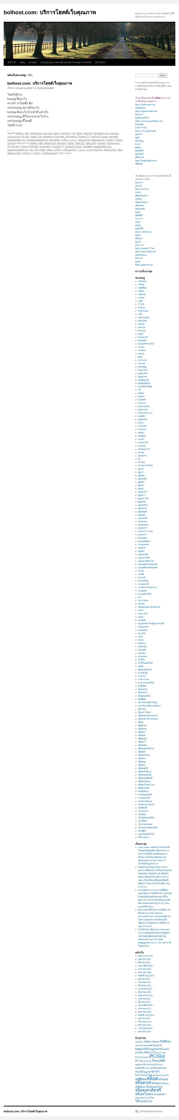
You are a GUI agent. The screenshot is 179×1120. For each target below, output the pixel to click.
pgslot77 (139, 134)
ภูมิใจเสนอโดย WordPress (151, 1111)
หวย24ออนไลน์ (145, 794)
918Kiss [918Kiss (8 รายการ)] (165, 1041)
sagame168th (144, 557)
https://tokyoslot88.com (145, 251)
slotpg (137, 225)
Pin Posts (100, 62)
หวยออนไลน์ (144, 798)
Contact (32, 62)
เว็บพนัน (110, 140)
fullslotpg (139, 140)
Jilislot (79, 133)
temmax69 (142, 630)
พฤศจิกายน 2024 (146, 1015)
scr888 (141, 574)
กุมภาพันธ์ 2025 (145, 1005)
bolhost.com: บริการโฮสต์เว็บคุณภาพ (50, 12)
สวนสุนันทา (143, 791)
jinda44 (138, 199)
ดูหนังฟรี (139, 150)
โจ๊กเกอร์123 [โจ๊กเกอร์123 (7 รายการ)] (143, 1101)
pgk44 (141, 485)
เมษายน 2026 (144, 959)
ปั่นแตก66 (142, 689)
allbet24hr (142, 320)
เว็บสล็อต (142, 821)
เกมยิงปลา (27, 153)
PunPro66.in (46, 146)
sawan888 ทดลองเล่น (147, 564)
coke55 (141, 353)
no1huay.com (13, 136)
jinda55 (141, 396)
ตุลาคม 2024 (144, 1018)
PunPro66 (59, 136)
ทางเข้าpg (143, 673)
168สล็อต (142, 287)
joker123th (143, 409)
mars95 (141, 439)
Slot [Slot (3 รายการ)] (148, 1064)
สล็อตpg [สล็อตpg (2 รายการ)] (165, 1083)
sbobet (141, 571)
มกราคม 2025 (144, 1008)
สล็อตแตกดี (143, 788)
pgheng (141, 475)
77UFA (141, 304)
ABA (27, 133)
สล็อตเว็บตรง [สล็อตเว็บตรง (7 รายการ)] (144, 1094)
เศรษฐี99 (142, 830)
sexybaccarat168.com (37, 140)
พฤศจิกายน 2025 (146, 975)
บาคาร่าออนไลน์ (94, 150)
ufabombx (142, 646)
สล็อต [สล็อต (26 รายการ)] (152, 1078)
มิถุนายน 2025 (144, 992)
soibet (140, 617)
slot (139, 597)
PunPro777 (84, 136)
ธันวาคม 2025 (144, 972)
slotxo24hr (142, 613)
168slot (141, 284)
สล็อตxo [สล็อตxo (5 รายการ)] (140, 1086)
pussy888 (139, 124)
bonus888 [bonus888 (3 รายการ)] (148, 1045)
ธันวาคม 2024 (144, 1011)
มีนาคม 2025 (144, 1002)
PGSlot (23, 146)
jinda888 (142, 399)
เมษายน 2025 (144, 998)
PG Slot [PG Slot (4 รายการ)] (139, 1060)
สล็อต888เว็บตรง (146, 748)
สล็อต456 (142, 728)
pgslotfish (142, 508)
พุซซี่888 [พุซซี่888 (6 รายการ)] (140, 1079)
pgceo (140, 472)
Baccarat (47, 133)
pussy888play (144, 541)
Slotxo (50, 150)
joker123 (139, 114)
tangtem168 (143, 626)
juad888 (141, 416)
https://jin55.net (142, 189)
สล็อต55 (142, 732)
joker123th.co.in (101, 133)
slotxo (137, 222)
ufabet (141, 640)
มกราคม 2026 (144, 969)
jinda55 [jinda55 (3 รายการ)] (166, 1049)
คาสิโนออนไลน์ (69, 150)
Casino (56, 133)
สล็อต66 (139, 164)
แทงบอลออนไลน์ (146, 834)
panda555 (142, 455)
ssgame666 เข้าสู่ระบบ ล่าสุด (151, 623)
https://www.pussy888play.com (149, 121)
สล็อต (119, 150)
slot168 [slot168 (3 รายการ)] (153, 1064)
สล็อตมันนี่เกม (144, 771)
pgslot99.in (48, 136)
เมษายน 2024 (144, 1031)
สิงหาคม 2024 (144, 1025)
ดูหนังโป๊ (139, 228)
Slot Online (54, 140)
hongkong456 (144, 383)
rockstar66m (143, 544)
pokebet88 (142, 518)
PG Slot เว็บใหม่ (145, 465)
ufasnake (142, 653)
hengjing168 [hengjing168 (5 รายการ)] (155, 1048)
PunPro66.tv (71, 136)
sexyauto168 (143, 584)
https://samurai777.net (145, 248)
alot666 (141, 324)
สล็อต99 (142, 758)
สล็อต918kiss (144, 755)
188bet (141, 291)
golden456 (142, 373)
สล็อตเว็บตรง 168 (146, 784)
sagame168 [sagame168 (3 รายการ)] (140, 1064)
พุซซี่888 (139, 215)
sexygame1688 (144, 594)
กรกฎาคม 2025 (145, 988)
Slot (32, 150)
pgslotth (141, 515)
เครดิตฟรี (142, 807)
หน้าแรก (12, 62)
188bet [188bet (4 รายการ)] (147, 1041)
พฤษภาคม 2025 (145, 995)
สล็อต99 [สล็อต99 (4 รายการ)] (163, 1079)
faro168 (141, 363)
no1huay (114, 133)
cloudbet (142, 350)
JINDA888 (140, 209)
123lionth (142, 281)
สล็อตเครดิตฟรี (145, 778)
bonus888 (142, 340)
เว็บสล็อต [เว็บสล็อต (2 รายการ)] (150, 1098)
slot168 (138, 185)
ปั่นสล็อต (142, 686)
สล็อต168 (139, 157)
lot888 (141, 432)
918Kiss (20, 133)
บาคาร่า (73, 140)
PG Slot (25, 136)
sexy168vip (143, 580)
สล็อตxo (142, 765)
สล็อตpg (142, 761)
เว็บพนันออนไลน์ (50, 153)
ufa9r (140, 636)
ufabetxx (142, 643)
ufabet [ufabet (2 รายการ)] (147, 1068)
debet (140, 357)
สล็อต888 (139, 205)
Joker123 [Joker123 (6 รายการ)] (149, 1052)
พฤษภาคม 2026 (145, 956)
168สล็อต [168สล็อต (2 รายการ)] (139, 1042)
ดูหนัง (138, 147)
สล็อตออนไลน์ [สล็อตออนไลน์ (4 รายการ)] (154, 1086)
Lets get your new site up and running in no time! (66, 62)
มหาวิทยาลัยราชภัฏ (147, 702)
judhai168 (142, 419)
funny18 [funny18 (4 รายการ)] (157, 1045)
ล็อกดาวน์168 (144, 712)
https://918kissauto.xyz (145, 104)
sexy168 (141, 577)
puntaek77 (142, 534)
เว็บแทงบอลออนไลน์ (147, 827)
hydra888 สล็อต (145, 386)
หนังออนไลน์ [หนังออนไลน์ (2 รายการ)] (140, 1098)
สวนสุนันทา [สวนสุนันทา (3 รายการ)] (160, 1094)
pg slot (138, 241)
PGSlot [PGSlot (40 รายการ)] (157, 1056)
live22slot (142, 426)
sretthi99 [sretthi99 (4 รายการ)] (139, 1067)
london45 (142, 429)
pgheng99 (142, 478)
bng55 (141, 334)
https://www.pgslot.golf (145, 131)
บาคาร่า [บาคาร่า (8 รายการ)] (154, 1071)
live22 (138, 144)
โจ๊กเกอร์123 (143, 837)
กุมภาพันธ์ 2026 (145, 965)
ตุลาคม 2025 (144, 979)
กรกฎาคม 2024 (145, 1028)
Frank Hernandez (45, 88)
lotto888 (141, 436)
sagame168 (143, 554)
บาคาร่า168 (140, 127)
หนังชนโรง (140, 108)
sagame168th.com (16, 140)
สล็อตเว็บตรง (141, 195)
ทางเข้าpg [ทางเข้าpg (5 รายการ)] (141, 1071)
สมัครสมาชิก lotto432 (148, 715)
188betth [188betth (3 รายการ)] (155, 1041)
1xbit (140, 301)
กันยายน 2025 (144, 982)
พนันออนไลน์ (84, 140)
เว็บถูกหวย (143, 811)
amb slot (142, 327)
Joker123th (90, 143)
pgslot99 (142, 501)
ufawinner (142, 656)
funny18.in (66, 133)
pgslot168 (142, 492)
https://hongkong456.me (146, 160)
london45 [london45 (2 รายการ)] (145, 1057)
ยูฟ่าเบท (142, 709)
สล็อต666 (142, 738)
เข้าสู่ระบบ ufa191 (146, 804)
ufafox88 (142, 649)
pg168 (141, 468)
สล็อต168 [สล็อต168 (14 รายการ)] (143, 1082)
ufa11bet (142, 633)
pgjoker (141, 482)
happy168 (142, 376)
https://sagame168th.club (146, 111)
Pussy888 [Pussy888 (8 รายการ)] (158, 1060)
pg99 (137, 137)
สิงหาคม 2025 (144, 985)
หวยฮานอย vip (145, 801)
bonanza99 (143, 337)
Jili (73, 133)
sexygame (142, 590)
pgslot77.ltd (35, 136)
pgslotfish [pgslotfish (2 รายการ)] (148, 1061)
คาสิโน (64, 140)
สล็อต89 (142, 752)
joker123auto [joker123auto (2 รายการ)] (161, 1053)
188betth (142, 294)
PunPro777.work (99, 136)
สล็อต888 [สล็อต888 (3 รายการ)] (156, 1083)
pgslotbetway (141, 255)
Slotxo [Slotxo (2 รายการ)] (160, 1065)
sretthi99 (142, 620)
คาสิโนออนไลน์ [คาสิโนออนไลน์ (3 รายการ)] (158, 1068)
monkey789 (143, 442)
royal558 (142, 547)
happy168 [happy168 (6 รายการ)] (141, 1049)
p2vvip (141, 452)
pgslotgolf (142, 511)
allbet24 (138, 238)
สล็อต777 (142, 742)
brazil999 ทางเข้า (146, 343)
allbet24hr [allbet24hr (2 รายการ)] (139, 1045)
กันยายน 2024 (144, 1021)
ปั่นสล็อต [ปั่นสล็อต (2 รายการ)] (156, 1075)
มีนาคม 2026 (144, 962)
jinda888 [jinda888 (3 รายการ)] (139, 1052)
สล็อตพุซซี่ (143, 768)
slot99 (137, 192)
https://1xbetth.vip (143, 232)
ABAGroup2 (36, 133)
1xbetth (141, 297)
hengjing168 (143, 380)
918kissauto (143, 311)
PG (8, 146)
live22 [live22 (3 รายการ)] (138, 1057)
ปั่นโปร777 (143, 692)
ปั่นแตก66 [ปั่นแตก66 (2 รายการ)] (165, 1075)
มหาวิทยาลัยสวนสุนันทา (149, 705)
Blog (22, 62)
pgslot (137, 212)
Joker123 (87, 133)
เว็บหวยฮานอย (145, 824)
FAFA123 (142, 360)
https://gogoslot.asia (144, 264)
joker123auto (144, 406)
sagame (141, 551)
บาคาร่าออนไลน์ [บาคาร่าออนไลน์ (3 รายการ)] (143, 1075)
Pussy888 (113, 136)
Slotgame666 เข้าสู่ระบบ (149, 607)
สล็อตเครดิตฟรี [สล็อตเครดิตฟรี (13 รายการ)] (148, 1090)
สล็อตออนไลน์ (97, 140)
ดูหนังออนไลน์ (141, 117)
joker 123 (139, 245)
